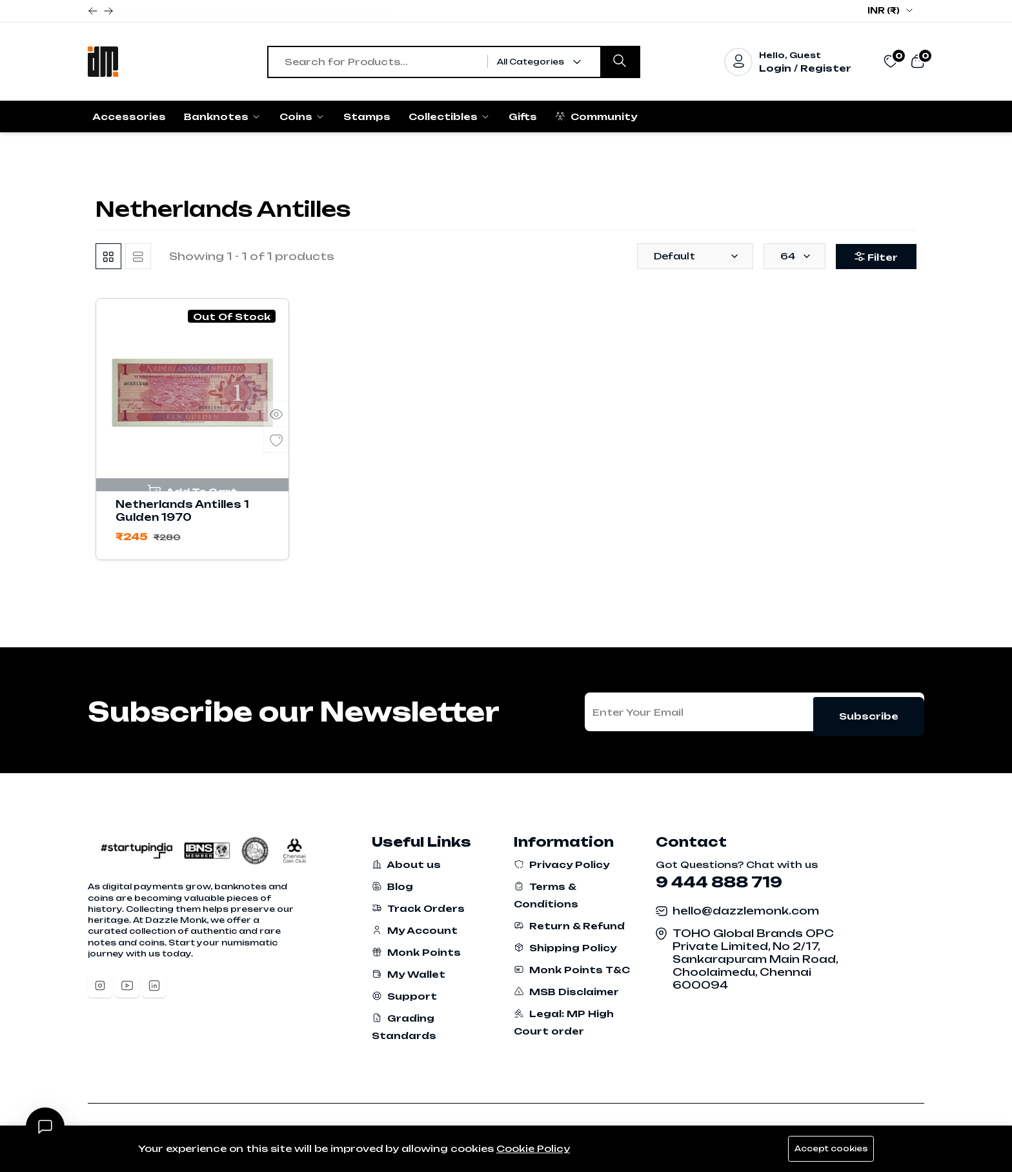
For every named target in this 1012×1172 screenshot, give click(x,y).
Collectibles (450, 116)
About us (406, 864)
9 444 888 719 (719, 882)
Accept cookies (828, 1149)
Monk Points (416, 952)
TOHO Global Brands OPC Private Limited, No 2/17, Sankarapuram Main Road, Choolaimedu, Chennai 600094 (755, 959)
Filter (871, 257)
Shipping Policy (565, 947)
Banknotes (222, 116)
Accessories (129, 116)
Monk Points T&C (572, 969)
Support (404, 996)
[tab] (108, 256)
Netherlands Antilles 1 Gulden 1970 (182, 510)
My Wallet (408, 974)
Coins (302, 116)
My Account (415, 930)
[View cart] (917, 60)
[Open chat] (45, 1126)
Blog (392, 886)
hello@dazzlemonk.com (746, 910)
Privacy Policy (561, 864)
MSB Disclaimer (566, 991)
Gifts (523, 116)
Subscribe (868, 711)
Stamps (366, 116)
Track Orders (418, 908)
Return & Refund (569, 925)
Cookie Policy (533, 1148)
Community (596, 116)
